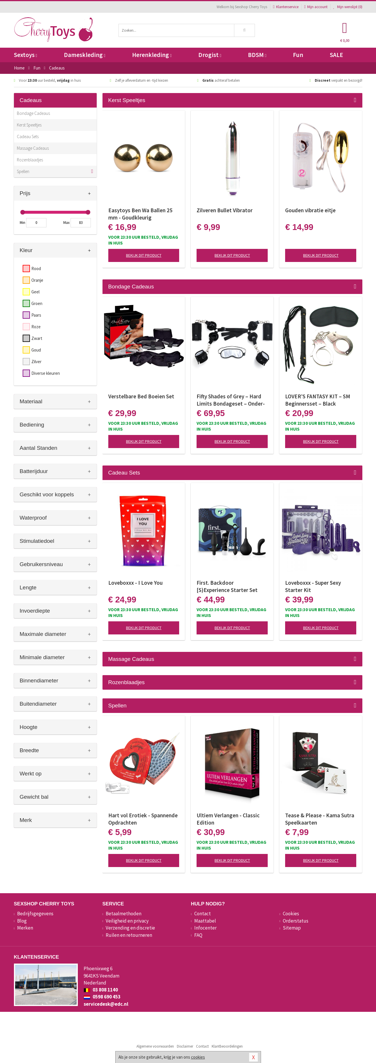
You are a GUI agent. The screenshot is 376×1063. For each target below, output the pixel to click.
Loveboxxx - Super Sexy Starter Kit (313, 586)
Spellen (23, 171)
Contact (202, 913)
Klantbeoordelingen (227, 1046)
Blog (22, 921)
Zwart (36, 338)
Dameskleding (84, 55)
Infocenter (205, 928)
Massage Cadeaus (33, 148)
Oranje (37, 280)
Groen (36, 303)
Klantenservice (285, 6)
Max (66, 222)
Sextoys (25, 55)
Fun (298, 55)
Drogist (209, 55)
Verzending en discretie (130, 928)
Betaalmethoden (123, 913)
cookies (198, 1057)
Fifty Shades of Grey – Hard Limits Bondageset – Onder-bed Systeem (231, 400)
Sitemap (292, 928)
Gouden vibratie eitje (310, 210)
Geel (35, 292)
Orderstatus (295, 921)
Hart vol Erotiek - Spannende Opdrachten (143, 819)
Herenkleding (152, 55)
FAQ (198, 935)
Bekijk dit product (143, 255)
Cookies (291, 913)
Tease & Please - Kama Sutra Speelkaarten (319, 819)
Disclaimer (185, 1046)
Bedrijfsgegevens (35, 913)
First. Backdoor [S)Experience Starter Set (227, 586)
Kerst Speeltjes (29, 125)
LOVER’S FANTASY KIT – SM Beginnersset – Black (317, 400)
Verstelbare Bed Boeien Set (141, 396)
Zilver (36, 361)
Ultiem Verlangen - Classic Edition (228, 819)
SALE (336, 55)
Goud (36, 350)
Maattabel (205, 921)
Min (22, 222)
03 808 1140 (101, 990)
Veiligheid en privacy (127, 921)
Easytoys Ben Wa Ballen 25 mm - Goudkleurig (140, 214)
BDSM (257, 55)
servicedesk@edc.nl (106, 1004)
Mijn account (316, 6)
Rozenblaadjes (30, 160)
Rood (36, 268)
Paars (36, 315)
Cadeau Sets (28, 136)
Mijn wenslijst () (347, 6)
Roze (36, 326)
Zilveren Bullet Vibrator (225, 210)
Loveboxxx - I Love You (135, 582)
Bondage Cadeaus (33, 113)
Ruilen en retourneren (129, 935)
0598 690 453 (102, 997)
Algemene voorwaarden (155, 1046)
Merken (25, 928)
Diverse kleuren (45, 373)
